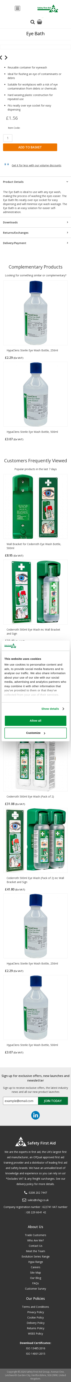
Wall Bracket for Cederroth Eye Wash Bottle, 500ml (34, 546)
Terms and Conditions (35, 1307)
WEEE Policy (35, 1333)
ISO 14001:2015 (35, 1353)
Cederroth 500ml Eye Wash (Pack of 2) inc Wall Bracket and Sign (35, 880)
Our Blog (35, 1278)
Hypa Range (35, 1262)
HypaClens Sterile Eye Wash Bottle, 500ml (32, 432)
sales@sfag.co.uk (38, 1200)
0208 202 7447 (38, 1192)
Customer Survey (35, 1288)
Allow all (35, 720)
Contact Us (35, 1246)
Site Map (35, 1272)
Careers (35, 1267)
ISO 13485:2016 (35, 1348)
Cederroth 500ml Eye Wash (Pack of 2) (30, 796)
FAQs (35, 1283)
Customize (35, 732)
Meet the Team (35, 1251)
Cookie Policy (35, 1317)
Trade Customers (35, 1235)
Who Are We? (35, 1240)
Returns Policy (35, 1328)
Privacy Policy (35, 1312)
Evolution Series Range (36, 1256)
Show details (50, 708)
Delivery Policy (35, 1323)
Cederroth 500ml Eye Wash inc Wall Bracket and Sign (33, 631)
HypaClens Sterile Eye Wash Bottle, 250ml (32, 350)
